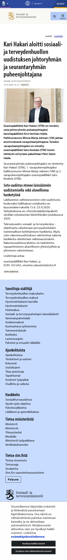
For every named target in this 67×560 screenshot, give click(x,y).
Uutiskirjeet (13, 367)
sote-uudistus (11, 271)
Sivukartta (11, 468)
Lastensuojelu (14, 339)
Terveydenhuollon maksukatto (24, 293)
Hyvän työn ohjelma (18, 403)
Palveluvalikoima (15, 407)
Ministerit (11, 424)
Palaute (13, 479)
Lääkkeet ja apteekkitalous (22, 412)
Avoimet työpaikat (17, 379)
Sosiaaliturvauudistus (18, 399)
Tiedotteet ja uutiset (18, 359)
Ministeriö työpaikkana (20, 440)
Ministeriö (12, 428)
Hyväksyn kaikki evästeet (33, 543)
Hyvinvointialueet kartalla (21, 301)
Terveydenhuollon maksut (22, 297)
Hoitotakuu (12, 310)
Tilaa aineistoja (14, 371)
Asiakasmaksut (14, 322)
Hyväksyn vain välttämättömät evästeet (33, 551)
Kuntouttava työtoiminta (20, 326)
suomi (49, 36)
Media (60, 3)
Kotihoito (11, 334)
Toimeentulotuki (16, 330)
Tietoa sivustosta (16, 460)
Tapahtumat (13, 375)
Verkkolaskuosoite (17, 444)
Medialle (11, 436)
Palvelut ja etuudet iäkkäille (22, 342)
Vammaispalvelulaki (18, 318)
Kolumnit (11, 363)
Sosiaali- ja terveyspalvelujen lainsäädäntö (32, 314)
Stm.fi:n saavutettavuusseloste (24, 472)
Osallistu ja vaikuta (17, 384)
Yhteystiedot (14, 432)
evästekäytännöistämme (27, 536)
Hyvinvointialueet (16, 306)
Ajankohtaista (14, 355)
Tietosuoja (11, 464)
